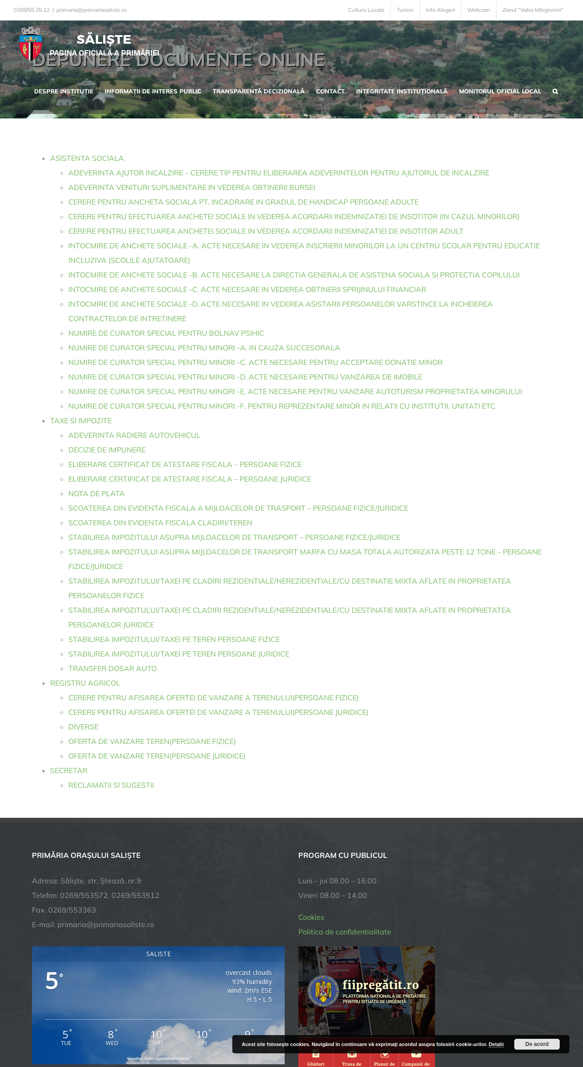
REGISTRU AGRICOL (85, 682)
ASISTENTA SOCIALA (87, 158)
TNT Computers (131, 1031)
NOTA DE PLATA (96, 493)
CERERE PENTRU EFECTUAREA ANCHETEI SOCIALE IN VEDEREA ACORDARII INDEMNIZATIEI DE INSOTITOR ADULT (266, 231)
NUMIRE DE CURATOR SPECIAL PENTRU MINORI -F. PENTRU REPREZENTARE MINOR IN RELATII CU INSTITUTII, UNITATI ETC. (282, 405)
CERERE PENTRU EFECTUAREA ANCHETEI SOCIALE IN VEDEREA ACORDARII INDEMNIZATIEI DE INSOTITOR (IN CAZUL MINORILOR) (294, 216)
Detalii (496, 1044)
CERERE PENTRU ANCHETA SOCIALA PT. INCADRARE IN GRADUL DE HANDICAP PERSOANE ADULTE (243, 201)
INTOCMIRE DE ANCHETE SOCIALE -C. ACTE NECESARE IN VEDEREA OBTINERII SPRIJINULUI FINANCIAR (247, 289)
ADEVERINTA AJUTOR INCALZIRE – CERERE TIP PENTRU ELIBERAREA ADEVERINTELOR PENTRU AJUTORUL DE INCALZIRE (278, 172)
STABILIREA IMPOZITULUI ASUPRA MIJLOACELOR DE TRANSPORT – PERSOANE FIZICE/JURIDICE (234, 537)
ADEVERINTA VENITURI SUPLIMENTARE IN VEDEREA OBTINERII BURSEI (191, 187)
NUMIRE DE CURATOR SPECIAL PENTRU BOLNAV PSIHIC (166, 333)
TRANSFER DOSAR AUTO (112, 668)
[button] (555, 90)
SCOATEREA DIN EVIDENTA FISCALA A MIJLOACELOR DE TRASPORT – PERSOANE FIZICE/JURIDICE (238, 508)
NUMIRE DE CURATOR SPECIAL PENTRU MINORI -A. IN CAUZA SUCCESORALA (204, 347)
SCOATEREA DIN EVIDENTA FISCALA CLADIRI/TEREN (160, 522)
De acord (536, 1044)
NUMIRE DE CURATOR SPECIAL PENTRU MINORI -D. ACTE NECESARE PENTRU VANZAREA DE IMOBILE (245, 376)
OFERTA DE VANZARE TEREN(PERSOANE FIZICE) (152, 741)
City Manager (174, 1031)
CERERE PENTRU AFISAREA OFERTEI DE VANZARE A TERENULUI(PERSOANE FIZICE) (213, 697)
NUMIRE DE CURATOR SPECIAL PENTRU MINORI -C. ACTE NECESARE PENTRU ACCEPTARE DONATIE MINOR (255, 362)
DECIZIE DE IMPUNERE (106, 449)
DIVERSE (83, 726)
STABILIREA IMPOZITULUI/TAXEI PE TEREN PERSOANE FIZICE (174, 639)
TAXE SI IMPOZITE (81, 420)
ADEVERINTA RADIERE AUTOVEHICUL (134, 435)
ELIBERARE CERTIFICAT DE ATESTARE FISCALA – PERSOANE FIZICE (185, 464)
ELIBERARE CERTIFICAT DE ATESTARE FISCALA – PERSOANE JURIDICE (189, 478)
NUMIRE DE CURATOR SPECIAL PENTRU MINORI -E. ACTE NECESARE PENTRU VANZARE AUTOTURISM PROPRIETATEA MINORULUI (295, 391)
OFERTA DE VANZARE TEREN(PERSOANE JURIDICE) (156, 755)
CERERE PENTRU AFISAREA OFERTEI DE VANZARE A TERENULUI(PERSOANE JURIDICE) (218, 712)
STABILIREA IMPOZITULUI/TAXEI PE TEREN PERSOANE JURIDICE (178, 653)
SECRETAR (68, 770)
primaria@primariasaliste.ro (91, 9)
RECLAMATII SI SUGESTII (111, 785)
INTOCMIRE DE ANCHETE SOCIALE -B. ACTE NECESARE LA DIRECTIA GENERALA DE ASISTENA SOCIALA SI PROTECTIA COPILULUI (294, 274)
